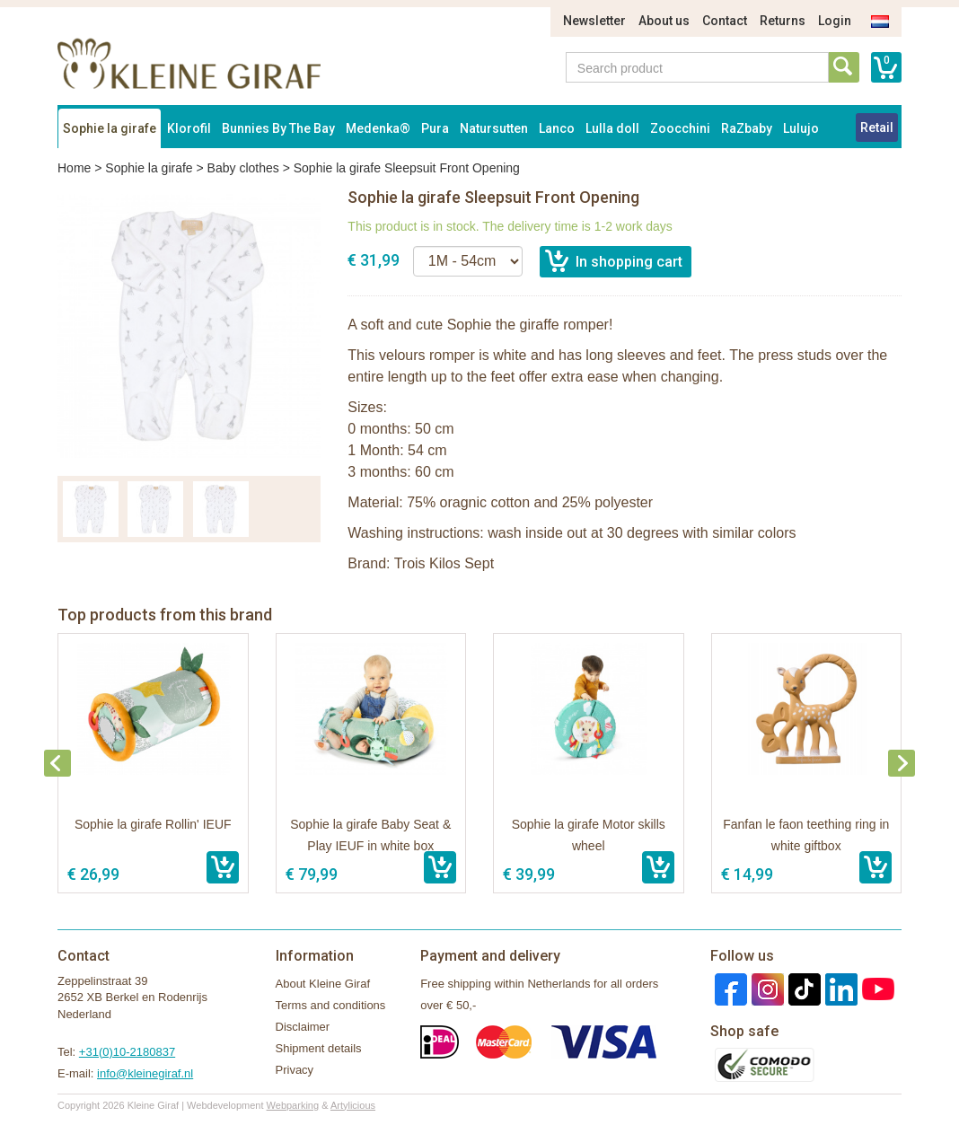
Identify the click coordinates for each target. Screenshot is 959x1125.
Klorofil (189, 128)
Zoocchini (680, 128)
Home (74, 168)
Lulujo (801, 128)
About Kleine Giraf (323, 983)
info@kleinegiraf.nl (145, 1073)
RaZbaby (746, 128)
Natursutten (494, 128)
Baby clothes (243, 168)
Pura (435, 128)
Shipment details (319, 1048)
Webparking (293, 1105)
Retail (876, 127)
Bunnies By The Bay (278, 128)
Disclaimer (303, 1026)
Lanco (557, 128)
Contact (724, 20)
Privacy (295, 1070)
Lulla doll (612, 128)
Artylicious (352, 1105)
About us (664, 20)
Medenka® (378, 128)
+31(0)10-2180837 (127, 1052)
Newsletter (594, 20)
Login (834, 20)
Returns (782, 20)
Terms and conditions (331, 1005)
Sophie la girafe (109, 128)
